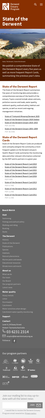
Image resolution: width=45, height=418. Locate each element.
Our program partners (11, 284)
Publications (7, 246)
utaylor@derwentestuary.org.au (20, 336)
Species (5, 249)
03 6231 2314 (18, 331)
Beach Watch (8, 210)
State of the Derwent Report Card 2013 (21, 182)
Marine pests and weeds (12, 259)
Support (6, 316)
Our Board (6, 281)
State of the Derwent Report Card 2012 (21, 188)
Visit (4, 215)
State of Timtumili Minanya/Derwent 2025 (22, 116)
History (5, 239)
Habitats (6, 253)
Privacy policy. (30, 413)
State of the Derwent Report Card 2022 (21, 167)
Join (32, 404)
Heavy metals (8, 295)
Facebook (14, 339)
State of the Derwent (11, 243)
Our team (6, 277)
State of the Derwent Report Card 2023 (21, 164)
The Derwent (9, 61)
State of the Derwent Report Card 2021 (21, 170)
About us (6, 270)
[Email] (14, 405)
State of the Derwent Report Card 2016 (21, 176)
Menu (40, 3)
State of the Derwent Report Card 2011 (21, 195)
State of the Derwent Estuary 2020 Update (22, 119)
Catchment (7, 305)
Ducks (4, 231)
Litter (4, 298)
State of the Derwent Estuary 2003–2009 (21, 128)
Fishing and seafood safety (13, 222)
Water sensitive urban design (14, 308)
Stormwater (7, 302)
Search (34, 2)
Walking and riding (10, 225)
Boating (5, 228)
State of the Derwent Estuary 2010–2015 (21, 122)
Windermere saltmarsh (11, 266)
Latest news (7, 287)
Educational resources (11, 263)
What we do (7, 274)
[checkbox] (3, 411)
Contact (6, 321)
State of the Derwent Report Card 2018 (21, 173)
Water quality (9, 292)
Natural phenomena (10, 256)
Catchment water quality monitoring (17, 312)
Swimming (6, 218)
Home (4, 61)
